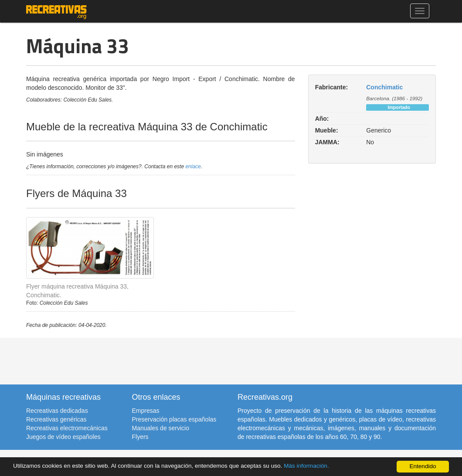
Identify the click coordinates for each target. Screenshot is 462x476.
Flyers (140, 436)
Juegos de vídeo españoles (63, 436)
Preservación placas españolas (174, 419)
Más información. (306, 465)
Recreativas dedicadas (57, 410)
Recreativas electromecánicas (67, 428)
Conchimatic (384, 87)
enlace (192, 166)
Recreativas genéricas (56, 419)
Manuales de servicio (161, 428)
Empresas (146, 410)
